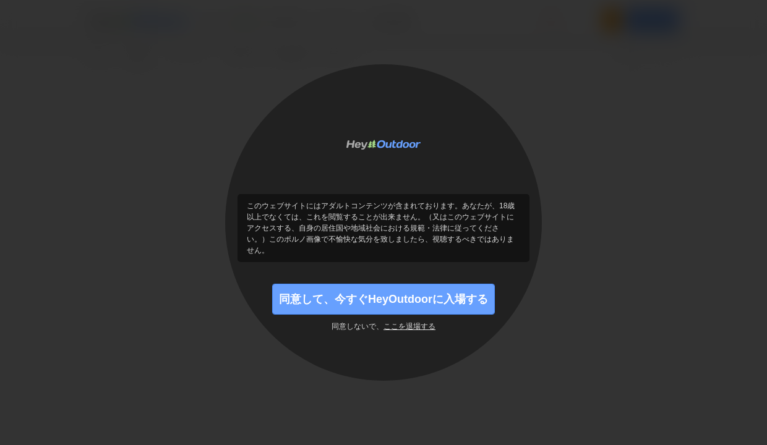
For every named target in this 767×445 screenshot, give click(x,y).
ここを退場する (409, 326)
